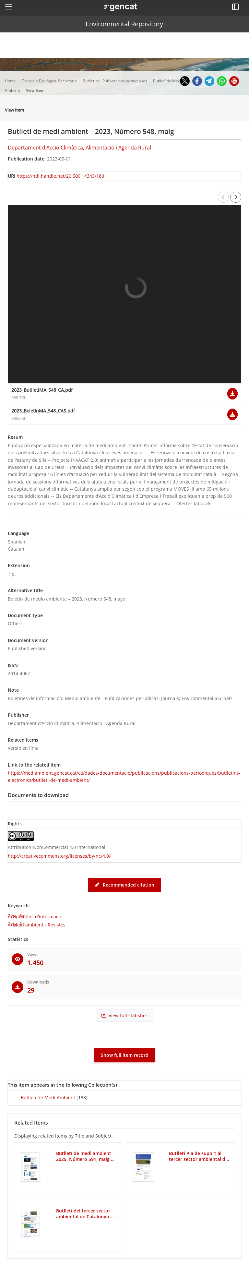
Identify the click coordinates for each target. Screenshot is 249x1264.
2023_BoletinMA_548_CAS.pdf (43, 411)
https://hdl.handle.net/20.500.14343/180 (60, 176)
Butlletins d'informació (37, 916)
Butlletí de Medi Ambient (48, 1097)
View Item (35, 90)
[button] (9, 6)
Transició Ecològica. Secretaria (50, 81)
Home (11, 81)
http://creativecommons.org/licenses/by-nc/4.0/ (59, 856)
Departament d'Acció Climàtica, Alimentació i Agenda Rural (79, 147)
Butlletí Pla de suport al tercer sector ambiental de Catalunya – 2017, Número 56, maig (198, 1162)
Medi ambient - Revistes (39, 925)
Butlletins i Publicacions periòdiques (115, 81)
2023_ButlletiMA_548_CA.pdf (42, 390)
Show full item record (124, 1055)
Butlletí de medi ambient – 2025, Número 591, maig (85, 1156)
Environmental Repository (124, 23)
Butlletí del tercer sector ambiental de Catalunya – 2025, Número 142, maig (84, 1217)
